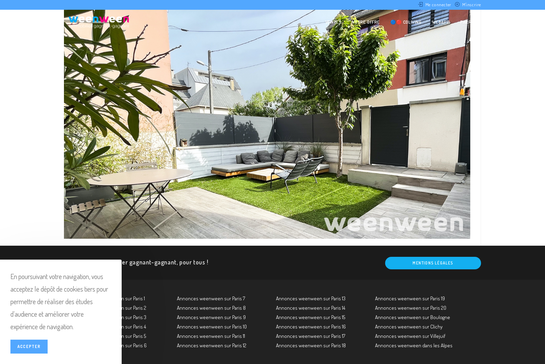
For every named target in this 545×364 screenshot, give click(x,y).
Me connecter (438, 4)
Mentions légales (433, 263)
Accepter (29, 346)
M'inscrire (471, 4)
